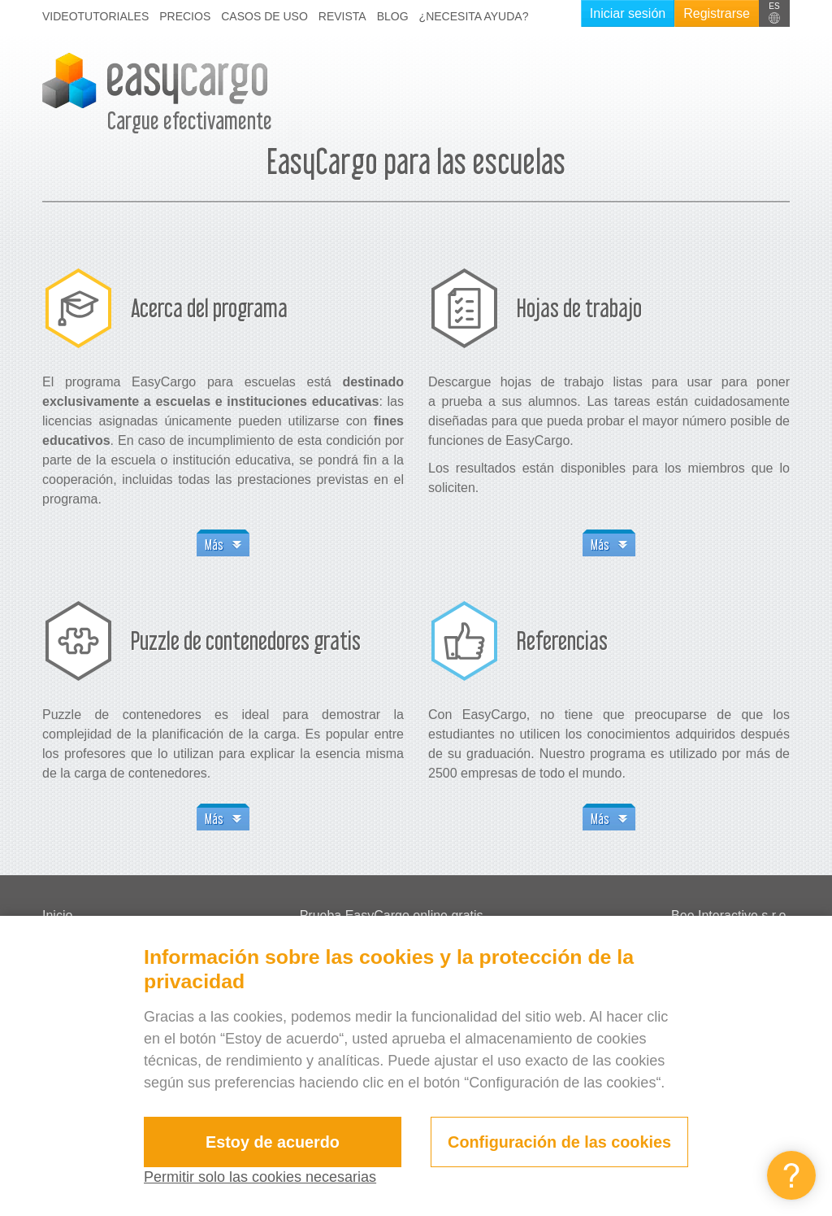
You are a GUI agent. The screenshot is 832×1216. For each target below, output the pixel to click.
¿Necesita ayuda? (474, 16)
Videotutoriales (95, 16)
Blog (393, 16)
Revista (342, 16)
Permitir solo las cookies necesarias (260, 1177)
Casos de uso (264, 16)
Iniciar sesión (627, 13)
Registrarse (716, 13)
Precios (184, 16)
